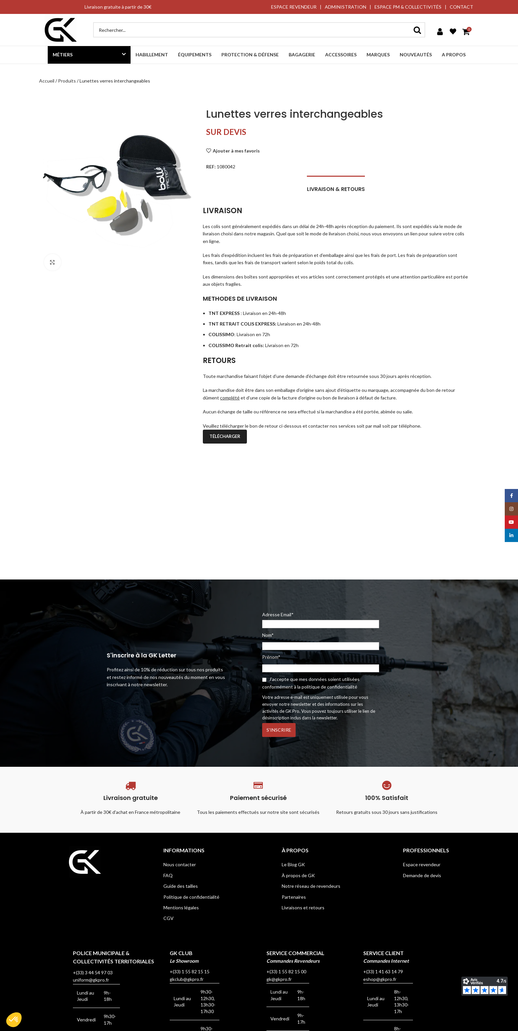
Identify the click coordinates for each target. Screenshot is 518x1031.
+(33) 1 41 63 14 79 (383, 971)
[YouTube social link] (511, 522)
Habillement (152, 54)
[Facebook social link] (511, 495)
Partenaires (294, 897)
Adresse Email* (320, 620)
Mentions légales (181, 907)
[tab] (336, 186)
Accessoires (341, 54)
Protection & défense (250, 54)
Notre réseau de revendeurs (311, 886)
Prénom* (271, 657)
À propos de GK (298, 875)
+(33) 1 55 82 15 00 (286, 971)
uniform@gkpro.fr (91, 980)
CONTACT (461, 7)
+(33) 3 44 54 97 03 (93, 972)
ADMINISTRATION (345, 7)
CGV (168, 918)
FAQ (168, 875)
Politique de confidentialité (191, 897)
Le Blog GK (293, 864)
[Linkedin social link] (511, 535)
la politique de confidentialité (327, 687)
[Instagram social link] (511, 509)
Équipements (194, 54)
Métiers (63, 54)
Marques (378, 54)
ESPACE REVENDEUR (294, 7)
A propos (454, 54)
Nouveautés (416, 54)
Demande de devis (422, 875)
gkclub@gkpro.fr (186, 979)
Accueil (46, 81)
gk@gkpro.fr (279, 979)
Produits (67, 81)
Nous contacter (179, 864)
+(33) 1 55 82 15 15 (189, 971)
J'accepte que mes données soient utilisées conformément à (311, 682)
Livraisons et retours (303, 907)
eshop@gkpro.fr (379, 979)
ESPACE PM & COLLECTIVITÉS (407, 7)
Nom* (268, 635)
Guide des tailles (180, 886)
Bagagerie (302, 54)
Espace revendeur (421, 864)
